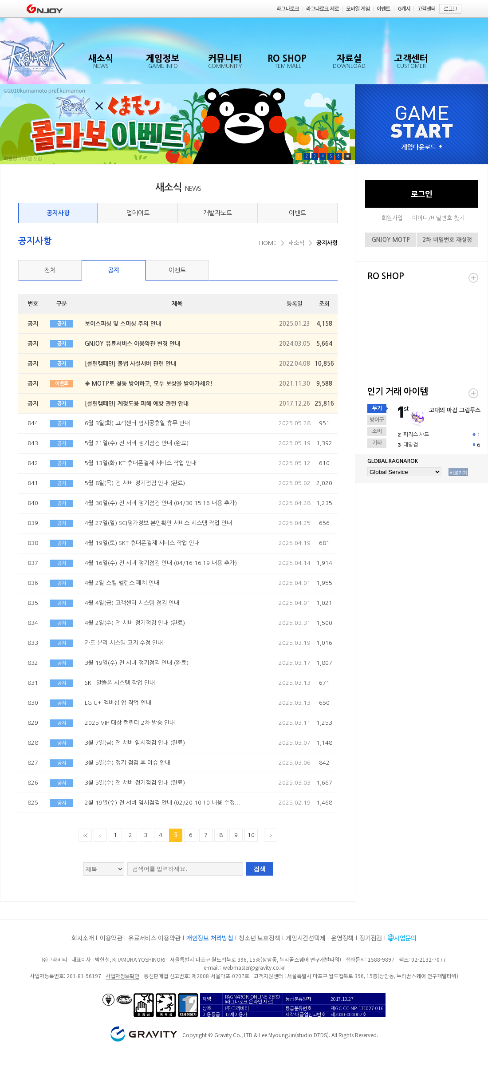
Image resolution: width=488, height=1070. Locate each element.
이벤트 (297, 213)
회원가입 (392, 218)
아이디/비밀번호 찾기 (438, 218)
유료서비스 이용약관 (154, 937)
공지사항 (58, 213)
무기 (377, 408)
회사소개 (82, 937)
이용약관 (111, 937)
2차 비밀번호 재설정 (447, 240)
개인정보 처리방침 (209, 937)
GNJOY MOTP (391, 240)
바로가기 (458, 472)
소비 (377, 431)
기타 (377, 443)
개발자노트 (217, 213)
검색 (259, 869)
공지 (113, 270)
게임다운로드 (422, 147)
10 (251, 835)
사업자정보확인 (122, 975)
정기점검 (370, 937)
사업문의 (405, 937)
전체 (50, 270)
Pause (347, 156)
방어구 (377, 419)
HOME (267, 243)
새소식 (296, 243)
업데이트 (138, 213)
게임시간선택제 (305, 937)
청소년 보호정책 (259, 937)
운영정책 (342, 937)
